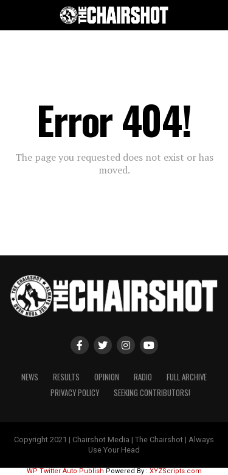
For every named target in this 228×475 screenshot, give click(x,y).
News (29, 377)
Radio (143, 377)
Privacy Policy (74, 393)
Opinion (106, 377)
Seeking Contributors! (152, 393)
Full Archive (187, 377)
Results (66, 377)
